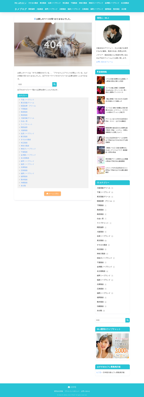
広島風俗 (85, 9)
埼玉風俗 (66, 3)
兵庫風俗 (62, 9)
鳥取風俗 (24, 115)
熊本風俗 (116, 9)
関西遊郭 (31, 9)
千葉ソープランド (27, 100)
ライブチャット (26, 124)
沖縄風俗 (24, 183)
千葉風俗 (74, 3)
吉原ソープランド (54, 3)
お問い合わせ (85, 391)
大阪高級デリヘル (27, 118)
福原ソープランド (74, 9)
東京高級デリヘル (27, 103)
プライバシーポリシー (72, 391)
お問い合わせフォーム (104, 62)
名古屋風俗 (125, 3)
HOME (72, 387)
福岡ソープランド (96, 9)
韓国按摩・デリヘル (28, 106)
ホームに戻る (52, 194)
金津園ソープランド (112, 3)
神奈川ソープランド (96, 3)
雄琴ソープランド (51, 9)
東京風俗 (43, 3)
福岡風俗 (108, 9)
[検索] (54, 84)
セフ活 (98, 372)
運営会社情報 (58, 391)
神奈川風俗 (83, 3)
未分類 (123, 9)
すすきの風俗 (33, 3)
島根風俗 (24, 112)
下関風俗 (24, 109)
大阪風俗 (40, 9)
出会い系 (24, 121)
